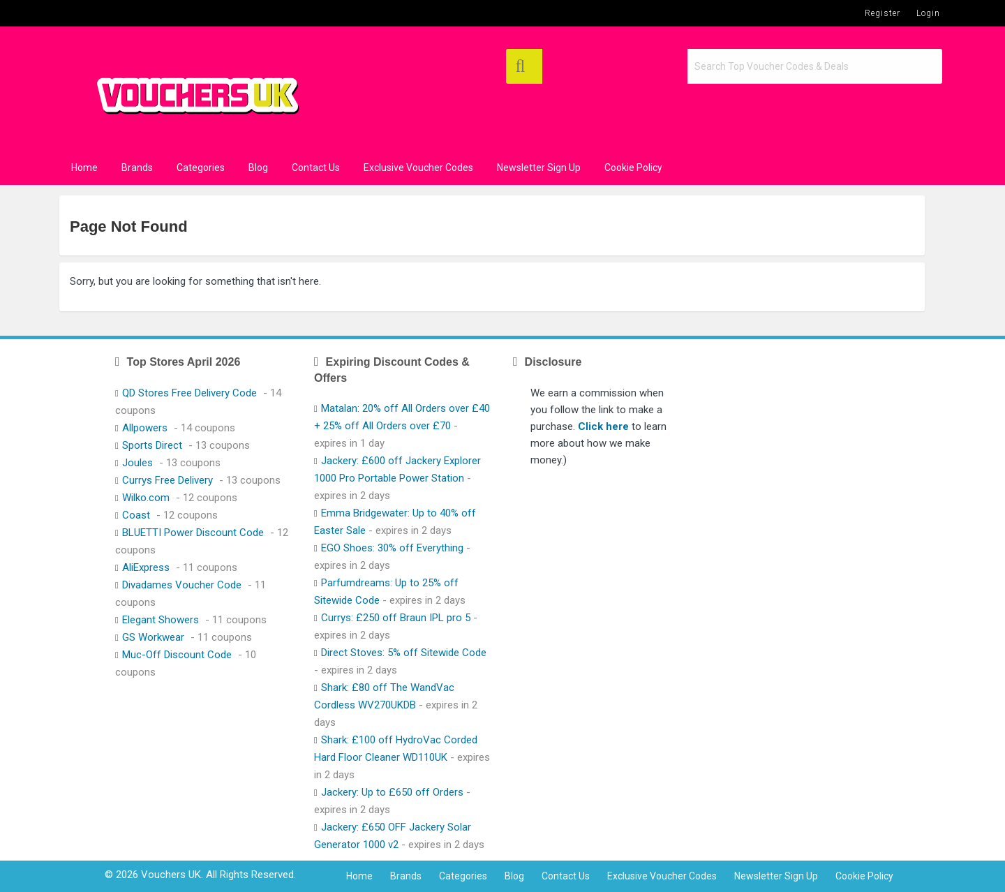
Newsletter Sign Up (539, 167)
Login (928, 13)
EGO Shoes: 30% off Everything (392, 548)
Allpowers (145, 428)
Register (882, 13)
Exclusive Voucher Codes (418, 167)
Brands (137, 167)
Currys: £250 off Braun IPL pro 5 (395, 617)
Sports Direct (152, 445)
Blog (258, 167)
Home (84, 167)
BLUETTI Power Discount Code (193, 532)
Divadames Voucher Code (181, 585)
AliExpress (146, 567)
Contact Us (316, 167)
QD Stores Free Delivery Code (189, 393)
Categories (201, 167)
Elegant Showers (160, 620)
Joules (137, 462)
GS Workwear (153, 637)
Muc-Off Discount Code (177, 654)
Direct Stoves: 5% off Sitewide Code (403, 652)
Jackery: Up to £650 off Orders (392, 792)
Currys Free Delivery (167, 480)
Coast (136, 515)
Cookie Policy (633, 167)
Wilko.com (146, 497)
